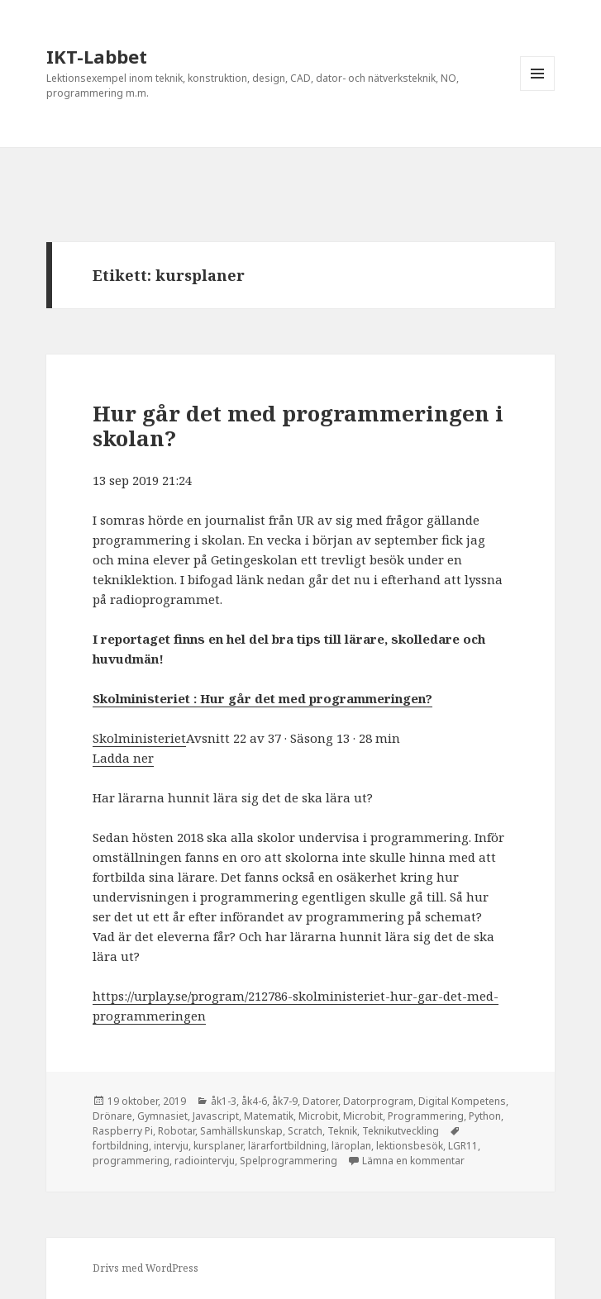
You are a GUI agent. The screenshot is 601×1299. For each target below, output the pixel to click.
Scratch (305, 1131)
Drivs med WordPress (145, 1268)
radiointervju (204, 1161)
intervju (171, 1146)
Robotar (176, 1131)
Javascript (216, 1116)
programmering (131, 1161)
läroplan (351, 1146)
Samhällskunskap (241, 1131)
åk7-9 (285, 1101)
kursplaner (218, 1146)
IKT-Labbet (96, 56)
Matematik (268, 1116)
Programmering (426, 1116)
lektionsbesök (409, 1146)
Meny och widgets (538, 90)
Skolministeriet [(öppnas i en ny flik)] (139, 738)
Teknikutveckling (400, 1131)
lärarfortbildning (287, 1146)
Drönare (112, 1116)
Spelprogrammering (288, 1161)
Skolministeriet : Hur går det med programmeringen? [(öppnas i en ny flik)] (262, 698)
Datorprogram (378, 1101)
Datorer (320, 1101)
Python (485, 1116)
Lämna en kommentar (413, 1161)
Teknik (342, 1131)
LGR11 (463, 1146)
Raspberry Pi (123, 1131)
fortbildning (121, 1146)
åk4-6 (254, 1101)
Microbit (318, 1116)
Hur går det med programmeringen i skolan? (298, 425)
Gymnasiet (162, 1116)
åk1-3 (223, 1101)
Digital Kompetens (462, 1101)
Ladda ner (123, 757)
